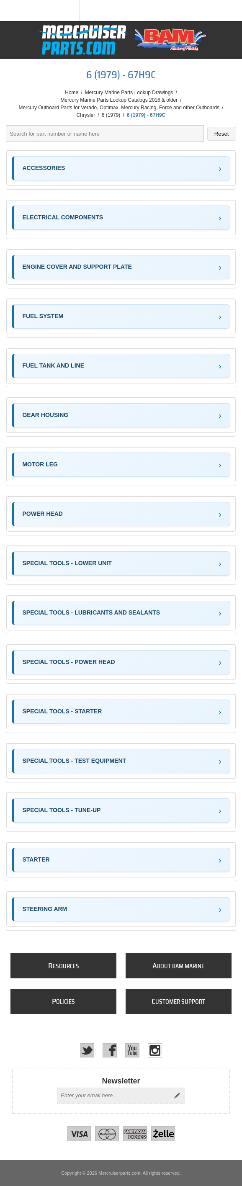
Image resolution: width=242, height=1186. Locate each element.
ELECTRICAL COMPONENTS (62, 217)
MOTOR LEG (40, 464)
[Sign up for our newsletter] (113, 1095)
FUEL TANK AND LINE (53, 365)
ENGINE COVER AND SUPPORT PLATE (76, 266)
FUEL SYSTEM (42, 316)
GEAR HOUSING (45, 415)
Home (71, 92)
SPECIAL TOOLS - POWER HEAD (68, 662)
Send (177, 1095)
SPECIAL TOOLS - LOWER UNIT (66, 563)
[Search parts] (104, 133)
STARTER (35, 859)
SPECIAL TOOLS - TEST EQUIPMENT (74, 760)
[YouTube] (132, 1050)
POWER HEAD (42, 513)
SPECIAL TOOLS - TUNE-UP (61, 810)
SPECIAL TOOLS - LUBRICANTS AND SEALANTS (91, 612)
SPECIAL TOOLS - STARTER (62, 711)
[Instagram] (155, 1050)
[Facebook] (109, 1050)
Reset (221, 134)
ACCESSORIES (43, 168)
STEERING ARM (44, 909)
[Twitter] (87, 1050)
